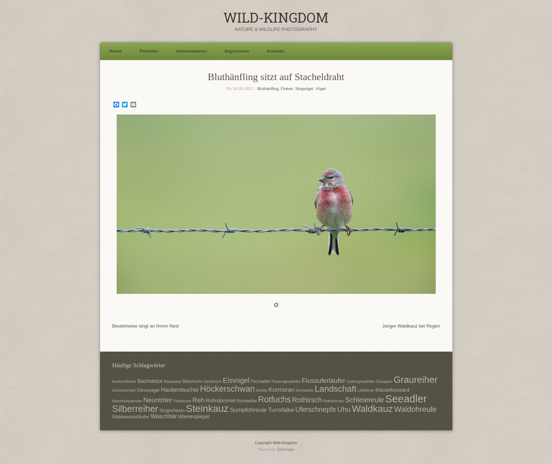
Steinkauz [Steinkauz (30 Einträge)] (207, 408)
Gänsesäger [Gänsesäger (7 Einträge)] (148, 390)
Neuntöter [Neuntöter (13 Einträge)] (157, 400)
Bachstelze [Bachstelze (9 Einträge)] (150, 381)
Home (115, 51)
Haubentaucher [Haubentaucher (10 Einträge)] (180, 390)
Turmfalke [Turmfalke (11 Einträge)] (281, 410)
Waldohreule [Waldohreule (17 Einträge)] (415, 409)
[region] (276, 215)
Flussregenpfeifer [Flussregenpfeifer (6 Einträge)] (286, 381)
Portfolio (149, 51)
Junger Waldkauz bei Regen (411, 326)
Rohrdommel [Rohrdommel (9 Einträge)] (220, 400)
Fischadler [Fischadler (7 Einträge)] (260, 381)
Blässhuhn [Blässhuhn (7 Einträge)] (192, 381)
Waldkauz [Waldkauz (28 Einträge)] (372, 408)
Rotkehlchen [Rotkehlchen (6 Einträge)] (333, 401)
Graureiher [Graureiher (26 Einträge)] (415, 380)
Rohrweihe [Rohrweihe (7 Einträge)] (246, 400)
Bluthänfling (267, 88)
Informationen (191, 51)
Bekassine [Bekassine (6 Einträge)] (173, 381)
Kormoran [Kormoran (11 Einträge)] (281, 389)
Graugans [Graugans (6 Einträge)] (384, 381)
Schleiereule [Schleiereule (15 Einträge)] (364, 400)
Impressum (237, 51)
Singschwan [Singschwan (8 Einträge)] (172, 410)
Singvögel (304, 88)
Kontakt (275, 51)
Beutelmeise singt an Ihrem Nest (145, 326)
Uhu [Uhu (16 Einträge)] (344, 409)
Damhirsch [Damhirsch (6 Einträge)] (212, 381)
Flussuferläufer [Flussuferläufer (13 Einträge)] (323, 380)
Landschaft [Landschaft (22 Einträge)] (336, 388)
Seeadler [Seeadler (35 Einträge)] (405, 398)
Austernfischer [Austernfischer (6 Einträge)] (124, 381)
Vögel (321, 88)
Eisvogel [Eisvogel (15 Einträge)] (236, 380)
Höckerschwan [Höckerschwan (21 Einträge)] (227, 388)
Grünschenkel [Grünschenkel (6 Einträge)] (123, 390)
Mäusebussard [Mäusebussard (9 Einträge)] (392, 390)
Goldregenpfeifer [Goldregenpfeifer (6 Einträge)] (360, 381)
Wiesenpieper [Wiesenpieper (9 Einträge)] (194, 416)
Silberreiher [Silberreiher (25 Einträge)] (135, 409)
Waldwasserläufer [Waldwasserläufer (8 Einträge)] (130, 416)
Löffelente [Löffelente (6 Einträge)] (366, 390)
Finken (287, 88)
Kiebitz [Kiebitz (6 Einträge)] (261, 390)
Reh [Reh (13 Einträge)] (199, 400)
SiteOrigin (285, 449)
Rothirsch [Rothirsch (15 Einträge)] (307, 400)
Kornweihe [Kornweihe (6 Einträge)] (304, 390)
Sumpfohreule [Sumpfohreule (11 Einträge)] (248, 410)
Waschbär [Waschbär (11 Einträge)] (164, 416)
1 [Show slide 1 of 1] (276, 305)
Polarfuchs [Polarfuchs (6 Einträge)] (182, 401)
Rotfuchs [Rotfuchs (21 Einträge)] (274, 399)
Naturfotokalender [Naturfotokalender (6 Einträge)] (127, 401)
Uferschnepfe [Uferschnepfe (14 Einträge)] (315, 409)
